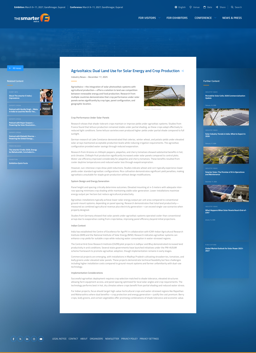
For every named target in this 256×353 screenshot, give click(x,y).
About (83, 338)
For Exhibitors (177, 18)
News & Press (232, 18)
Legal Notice (59, 338)
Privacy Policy (129, 338)
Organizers (96, 338)
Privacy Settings (149, 338)
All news (14, 68)
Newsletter (112, 338)
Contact (73, 338)
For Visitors (147, 18)
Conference (203, 18)
